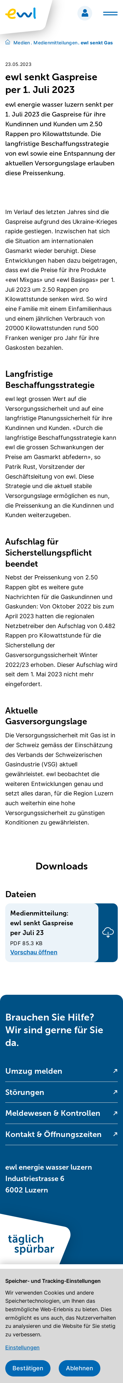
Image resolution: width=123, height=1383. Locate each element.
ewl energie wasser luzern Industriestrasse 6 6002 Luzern (48, 1178)
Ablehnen (79, 1368)
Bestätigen (27, 1368)
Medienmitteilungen (54, 42)
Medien (21, 42)
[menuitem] (61, 1071)
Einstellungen (22, 1347)
